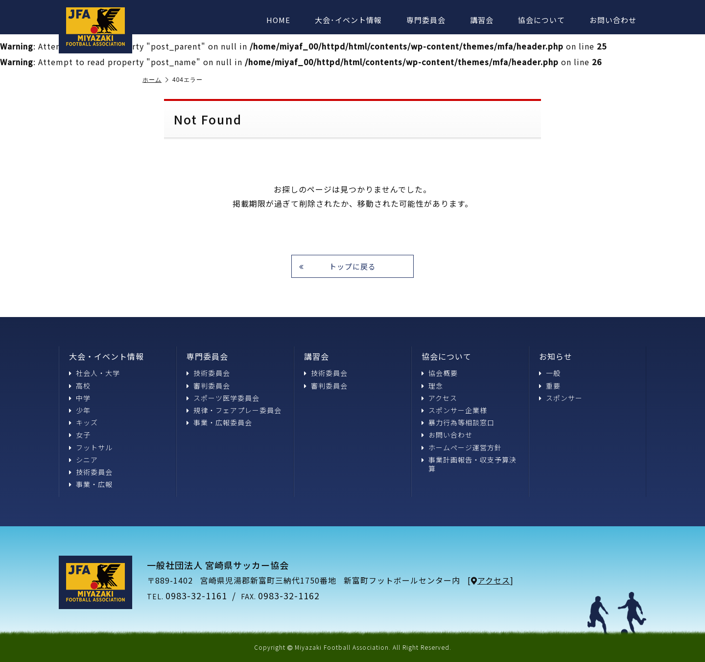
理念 (432, 385)
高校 (80, 385)
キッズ (83, 422)
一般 (550, 372)
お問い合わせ (612, 20)
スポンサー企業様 (454, 410)
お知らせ (555, 356)
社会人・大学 (94, 372)
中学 (80, 397)
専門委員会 (426, 20)
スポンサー (561, 397)
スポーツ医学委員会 (223, 397)
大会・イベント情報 (106, 356)
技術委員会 (91, 471)
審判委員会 (208, 385)
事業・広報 (91, 484)
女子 (80, 434)
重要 (550, 385)
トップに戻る (337, 266)
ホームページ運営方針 (462, 447)
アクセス (439, 397)
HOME (278, 20)
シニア (83, 459)
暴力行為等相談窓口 (458, 422)
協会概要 (440, 372)
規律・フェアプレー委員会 (234, 410)
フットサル (91, 447)
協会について (541, 20)
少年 (80, 410)
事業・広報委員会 (219, 422)
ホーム (155, 80)
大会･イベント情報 (348, 20)
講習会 (482, 20)
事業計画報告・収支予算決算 (469, 464)
